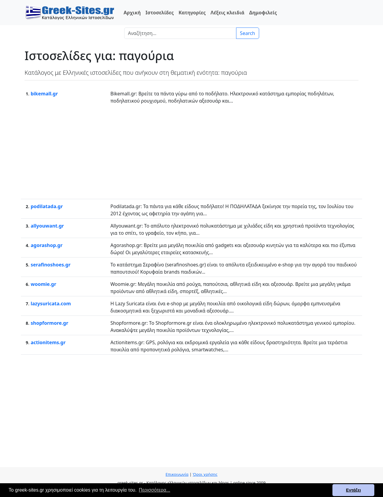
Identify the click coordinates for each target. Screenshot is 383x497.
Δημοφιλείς (263, 12)
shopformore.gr (49, 323)
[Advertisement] (191, 151)
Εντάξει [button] (353, 490)
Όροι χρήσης (205, 474)
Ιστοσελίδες (159, 12)
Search (247, 33)
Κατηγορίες (192, 12)
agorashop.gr (46, 245)
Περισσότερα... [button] (154, 490)
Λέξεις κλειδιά (227, 12)
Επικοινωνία (176, 474)
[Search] (180, 33)
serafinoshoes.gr (50, 264)
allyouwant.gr (47, 225)
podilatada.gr (47, 206)
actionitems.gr (48, 342)
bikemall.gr (44, 93)
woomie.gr (43, 284)
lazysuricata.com (51, 303)
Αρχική (132, 12)
